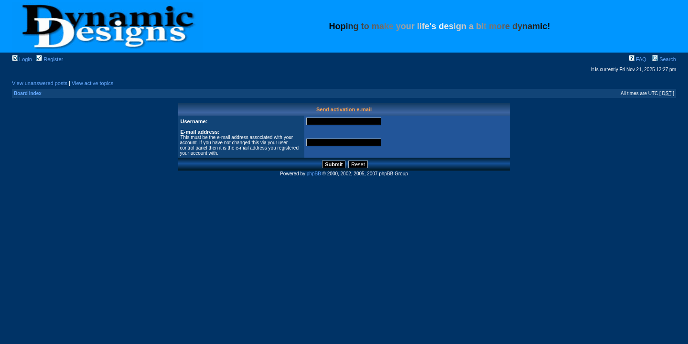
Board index (28, 93)
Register (49, 59)
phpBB (314, 173)
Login (22, 59)
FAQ (637, 59)
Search (664, 59)
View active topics (92, 83)
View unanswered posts (39, 83)
